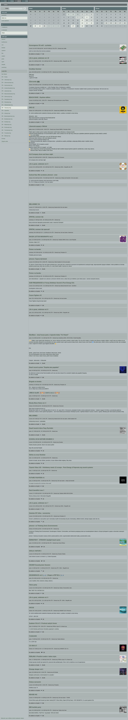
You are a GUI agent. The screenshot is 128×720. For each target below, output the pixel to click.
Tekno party (33, 585)
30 (30, 14)
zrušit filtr (4, 71)
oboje (3, 33)
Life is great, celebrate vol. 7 (38, 503)
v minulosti (4, 30)
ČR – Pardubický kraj (7, 99)
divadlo (3, 64)
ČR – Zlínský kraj (6, 113)
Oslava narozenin (35, 682)
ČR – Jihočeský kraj (6, 79)
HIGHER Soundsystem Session (39, 565)
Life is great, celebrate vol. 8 (38, 309)
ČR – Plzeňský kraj (6, 102)
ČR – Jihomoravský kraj (7, 82)
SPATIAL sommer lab (36, 217)
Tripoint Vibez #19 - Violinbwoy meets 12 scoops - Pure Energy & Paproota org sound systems (61, 467)
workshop (4, 67)
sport (3, 61)
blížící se (4, 18)
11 (53, 17)
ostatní (3, 56)
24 (49, 23)
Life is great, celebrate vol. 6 (38, 597)
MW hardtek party (35, 707)
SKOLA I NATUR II (35, 551)
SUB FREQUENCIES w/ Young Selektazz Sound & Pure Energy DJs (51, 283)
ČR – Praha (4, 77)
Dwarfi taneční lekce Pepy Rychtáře (41, 428)
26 (58, 23)
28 (35, 26)
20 (30, 23)
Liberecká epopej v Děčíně (38, 126)
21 (35, 23)
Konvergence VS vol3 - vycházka (40, 45)
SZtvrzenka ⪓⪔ (34, 81)
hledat (6, 8)
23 (44, 23)
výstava (3, 50)
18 (53, 20)
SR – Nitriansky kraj (6, 124)
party (3, 59)
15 (39, 20)
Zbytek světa (5, 141)
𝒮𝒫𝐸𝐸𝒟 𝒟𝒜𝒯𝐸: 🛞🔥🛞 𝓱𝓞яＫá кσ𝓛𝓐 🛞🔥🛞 (44, 393)
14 (35, 20)
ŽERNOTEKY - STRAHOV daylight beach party (44, 540)
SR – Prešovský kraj (7, 127)
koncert (3, 39)
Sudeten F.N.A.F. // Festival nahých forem (43, 623)
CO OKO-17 (33, 645)
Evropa (3, 138)
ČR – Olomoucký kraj (7, 96)
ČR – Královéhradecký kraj (8, 88)
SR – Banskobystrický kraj (8, 116)
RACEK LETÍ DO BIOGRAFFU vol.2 (41, 236)
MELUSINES (33, 415)
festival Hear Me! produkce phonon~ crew (43, 175)
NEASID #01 (33, 694)
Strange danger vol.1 (36, 669)
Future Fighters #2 (35, 295)
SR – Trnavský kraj (6, 133)
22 (39, 23)
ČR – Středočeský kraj (7, 105)
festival (3, 47)
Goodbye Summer (35, 69)
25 (53, 23)
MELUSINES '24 (34, 204)
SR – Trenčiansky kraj (7, 130)
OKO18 (31, 607)
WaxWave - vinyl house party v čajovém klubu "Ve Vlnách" (49, 335)
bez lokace (4, 74)
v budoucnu (4, 27)
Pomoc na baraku (35, 249)
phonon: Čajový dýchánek (38, 259)
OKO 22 (31, 107)
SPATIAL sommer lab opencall (39, 229)
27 (30, 26)
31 (35, 14)
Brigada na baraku (35, 381)
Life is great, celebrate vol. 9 (38, 164)
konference (4, 42)
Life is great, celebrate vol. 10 (39, 58)
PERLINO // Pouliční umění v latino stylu (42, 656)
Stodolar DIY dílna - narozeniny (39, 513)
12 (58, 17)
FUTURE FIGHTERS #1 (36, 477)
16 (44, 20)
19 (58, 20)
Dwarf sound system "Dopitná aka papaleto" (44, 367)
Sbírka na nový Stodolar (37, 455)
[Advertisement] (77, 35)
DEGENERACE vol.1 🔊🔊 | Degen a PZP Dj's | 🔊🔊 (46, 575)
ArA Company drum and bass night (41, 154)
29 (39, 26)
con (2, 45)
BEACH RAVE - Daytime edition (39, 97)
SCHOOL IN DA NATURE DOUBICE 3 (41, 439)
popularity (4, 15)
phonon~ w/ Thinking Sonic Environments (43, 526)
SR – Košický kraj (6, 121)
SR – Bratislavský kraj (7, 119)
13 (30, 20)
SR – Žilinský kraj (6, 135)
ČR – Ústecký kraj (6, 107)
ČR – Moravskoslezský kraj (8, 93)
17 (49, 20)
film (2, 53)
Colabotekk (33, 636)
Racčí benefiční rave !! (36, 490)
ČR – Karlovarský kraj (7, 85)
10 (49, 17)
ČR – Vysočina (5, 110)
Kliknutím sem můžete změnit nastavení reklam (12, 718)
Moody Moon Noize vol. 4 (37, 403)
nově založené (5, 20)
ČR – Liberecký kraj (6, 91)
